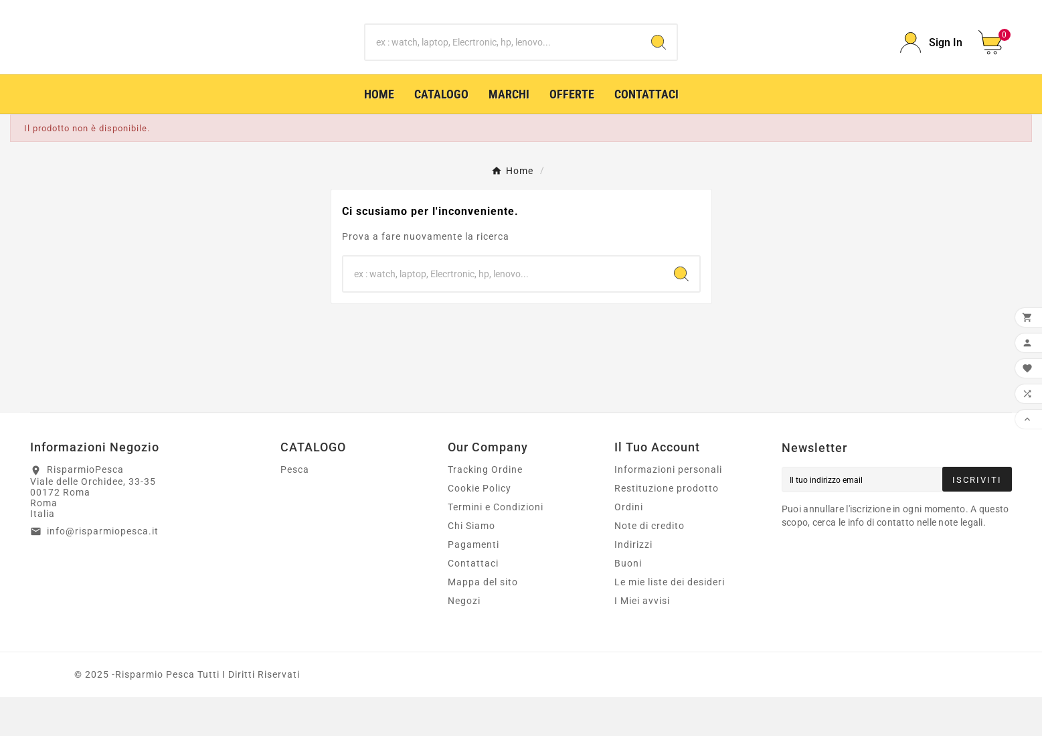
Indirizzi (633, 583)
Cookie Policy (479, 527)
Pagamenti (473, 583)
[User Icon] (931, 62)
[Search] (658, 62)
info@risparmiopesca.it (103, 570)
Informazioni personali (668, 508)
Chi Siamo (471, 564)
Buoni (628, 602)
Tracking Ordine (485, 508)
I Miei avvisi (642, 639)
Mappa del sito (483, 620)
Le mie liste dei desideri (669, 620)
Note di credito (649, 564)
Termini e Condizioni (495, 545)
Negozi (464, 639)
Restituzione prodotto (666, 527)
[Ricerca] (502, 62)
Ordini (628, 545)
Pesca (294, 508)
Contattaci (473, 602)
